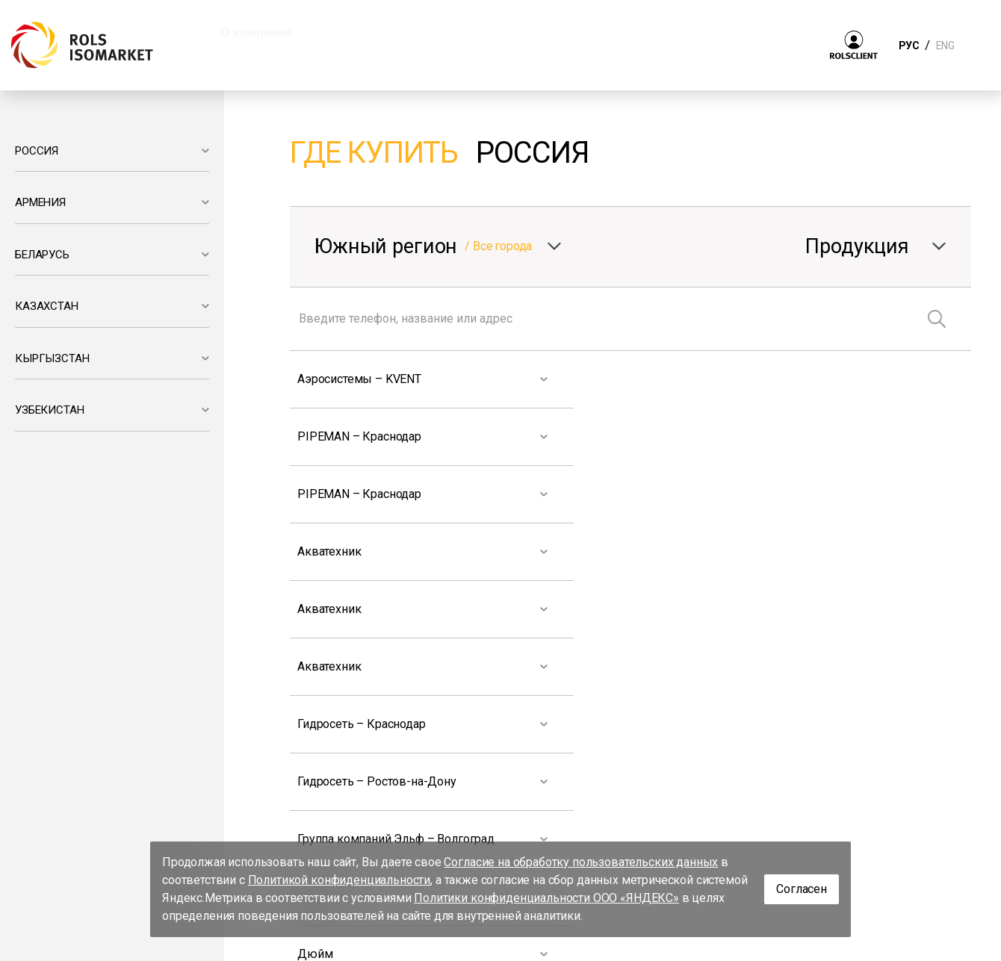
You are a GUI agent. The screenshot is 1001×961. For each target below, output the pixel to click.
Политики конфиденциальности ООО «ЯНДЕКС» (546, 898)
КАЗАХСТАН (46, 306)
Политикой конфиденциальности (339, 880)
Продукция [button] (372, 32)
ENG (945, 46)
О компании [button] (255, 32)
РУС (909, 46)
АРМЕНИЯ (40, 202)
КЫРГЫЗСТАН (52, 358)
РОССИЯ (36, 151)
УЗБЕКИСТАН (49, 410)
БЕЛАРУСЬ (42, 254)
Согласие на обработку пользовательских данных (581, 862)
